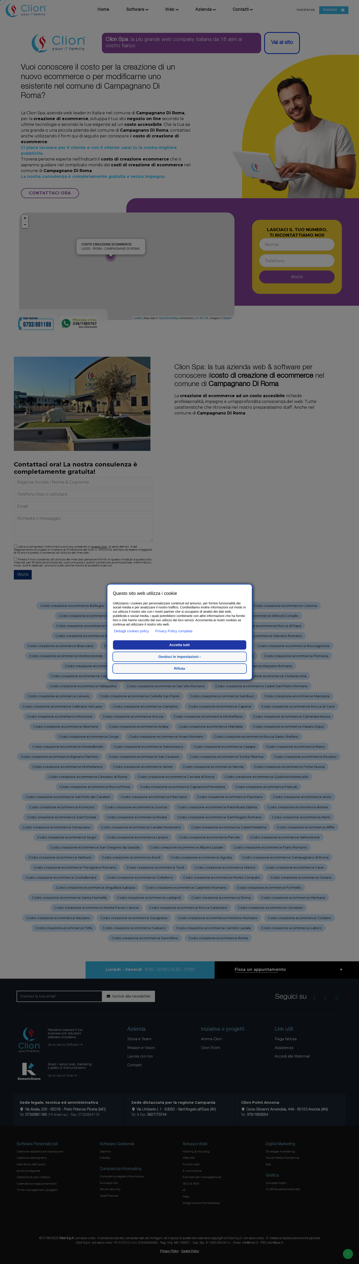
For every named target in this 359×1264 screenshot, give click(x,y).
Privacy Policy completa (173, 631)
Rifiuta (179, 668)
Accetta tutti (179, 645)
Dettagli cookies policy (131, 631)
